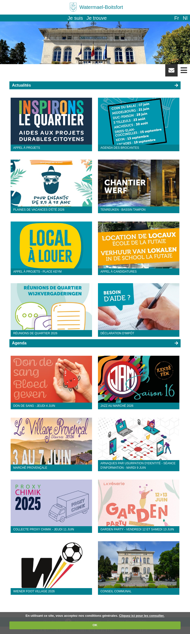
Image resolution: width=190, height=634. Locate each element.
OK (95, 625)
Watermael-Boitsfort (101, 7)
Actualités (21, 85)
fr (176, 18)
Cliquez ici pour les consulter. (142, 615)
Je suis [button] (75, 18)
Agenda (19, 343)
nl (185, 18)
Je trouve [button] (96, 18)
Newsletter (171, 72)
